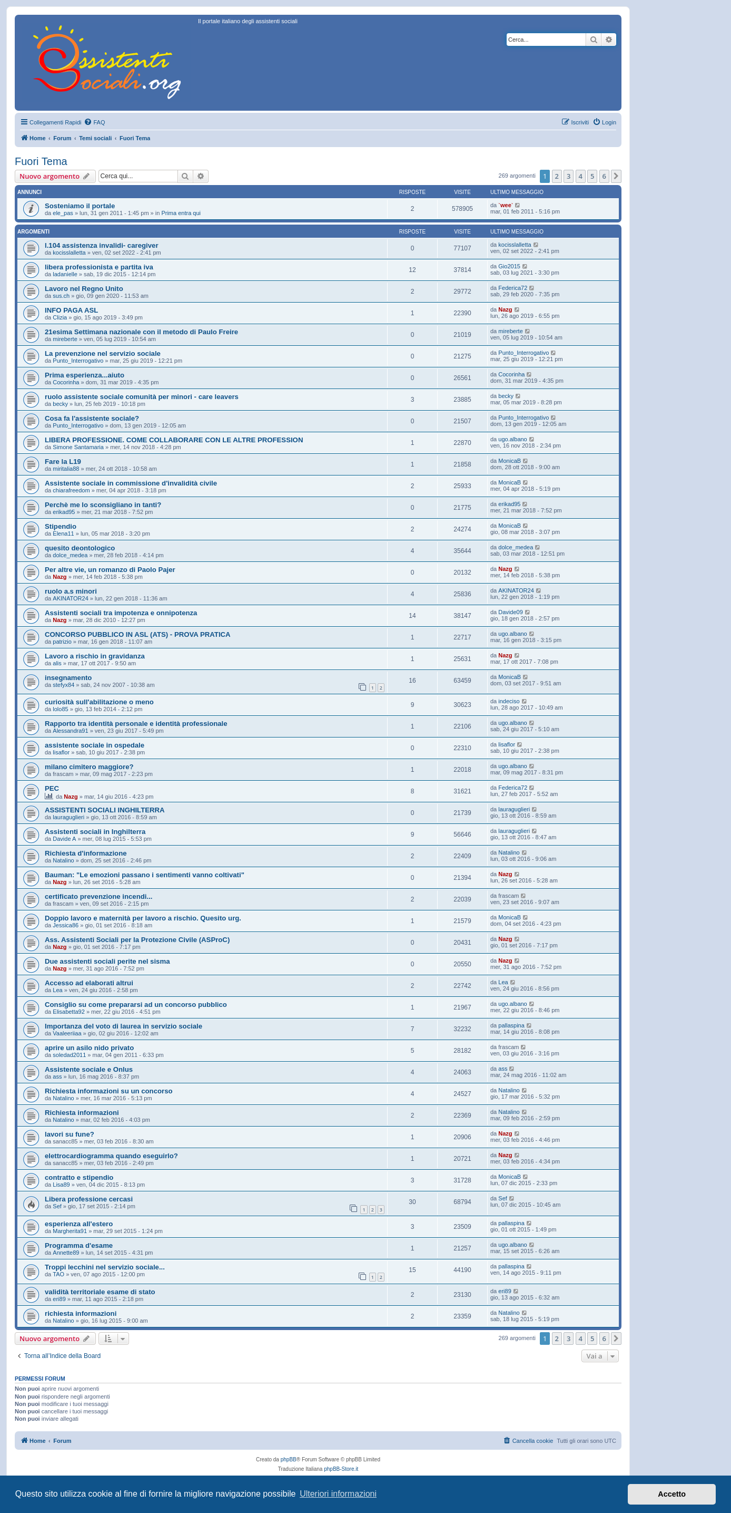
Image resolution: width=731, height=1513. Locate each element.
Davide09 (510, 612)
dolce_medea (70, 555)
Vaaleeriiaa (67, 1033)
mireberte (65, 339)
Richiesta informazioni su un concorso (109, 1091)
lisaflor (61, 752)
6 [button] (604, 176)
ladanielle (65, 274)
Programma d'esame (79, 1245)
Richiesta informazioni (82, 1113)
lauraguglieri (68, 817)
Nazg (505, 309)
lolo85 (60, 709)
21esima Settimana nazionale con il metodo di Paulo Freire (141, 332)
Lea (57, 990)
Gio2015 (509, 266)
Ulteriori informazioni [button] (338, 1493)
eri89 (59, 1299)
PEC (52, 788)
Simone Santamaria (78, 447)
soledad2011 (69, 1055)
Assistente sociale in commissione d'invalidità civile (131, 483)
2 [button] (557, 176)
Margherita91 (70, 1231)
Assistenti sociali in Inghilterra (95, 832)
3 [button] (568, 176)
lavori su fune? (69, 1134)
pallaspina (511, 1025)
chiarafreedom (71, 490)
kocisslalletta (69, 252)
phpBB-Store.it (341, 1469)
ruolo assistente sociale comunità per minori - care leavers (142, 397)
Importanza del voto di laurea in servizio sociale (123, 1026)
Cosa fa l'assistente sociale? (92, 418)
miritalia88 (66, 468)
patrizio (62, 641)
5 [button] (592, 176)
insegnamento (68, 678)
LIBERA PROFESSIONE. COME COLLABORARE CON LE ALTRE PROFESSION (174, 440)
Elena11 (63, 533)
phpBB (289, 1459)
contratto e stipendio (79, 1177)
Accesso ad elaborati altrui (89, 983)
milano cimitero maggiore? (89, 767)
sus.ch (61, 296)
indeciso (508, 701)
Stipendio (60, 526)
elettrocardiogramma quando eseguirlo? (111, 1156)
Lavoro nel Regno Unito (84, 289)
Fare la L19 (63, 461)
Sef (57, 1206)
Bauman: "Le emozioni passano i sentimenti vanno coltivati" (144, 875)
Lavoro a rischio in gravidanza (95, 656)
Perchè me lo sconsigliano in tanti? (103, 505)
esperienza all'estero (79, 1224)
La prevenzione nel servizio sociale (103, 353)
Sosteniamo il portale (80, 206)
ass (57, 1076)
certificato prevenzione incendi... (98, 896)
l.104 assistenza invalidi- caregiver (102, 245)
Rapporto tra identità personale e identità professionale (136, 724)
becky (60, 404)
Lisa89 (61, 1184)
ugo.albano (512, 439)
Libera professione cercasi (89, 1199)
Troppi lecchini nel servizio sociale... (105, 1267)
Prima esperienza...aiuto (84, 375)
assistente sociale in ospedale (94, 745)
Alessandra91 (70, 731)
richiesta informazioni (80, 1313)
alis (57, 663)
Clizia (60, 317)
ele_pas (63, 213)
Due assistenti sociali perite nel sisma (107, 961)
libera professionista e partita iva (99, 267)
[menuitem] (94, 122)
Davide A (64, 839)
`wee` (505, 205)
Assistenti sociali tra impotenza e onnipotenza (121, 613)
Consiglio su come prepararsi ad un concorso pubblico (136, 1004)
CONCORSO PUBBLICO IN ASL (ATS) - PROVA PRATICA (138, 634)
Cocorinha (66, 382)
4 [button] (580, 176)
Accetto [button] (672, 1494)
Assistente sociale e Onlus (89, 1069)
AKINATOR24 (70, 598)
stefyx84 (63, 685)
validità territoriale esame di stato (100, 1292)
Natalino (63, 860)
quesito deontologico (80, 548)
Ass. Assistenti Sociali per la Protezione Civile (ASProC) (137, 940)
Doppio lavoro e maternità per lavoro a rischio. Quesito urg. (143, 918)
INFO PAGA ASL (71, 310)
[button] (616, 176)
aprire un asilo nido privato (89, 1048)
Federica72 (512, 288)
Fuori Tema (41, 161)
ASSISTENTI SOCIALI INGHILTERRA (105, 810)
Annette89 (66, 1252)
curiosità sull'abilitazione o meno (99, 702)
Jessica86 (65, 925)
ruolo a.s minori (71, 591)
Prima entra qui (181, 213)
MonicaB (509, 461)
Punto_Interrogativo (78, 360)
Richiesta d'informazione (86, 853)
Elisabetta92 (69, 1011)
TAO (58, 1274)
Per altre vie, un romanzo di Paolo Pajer (110, 570)
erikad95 (64, 512)
